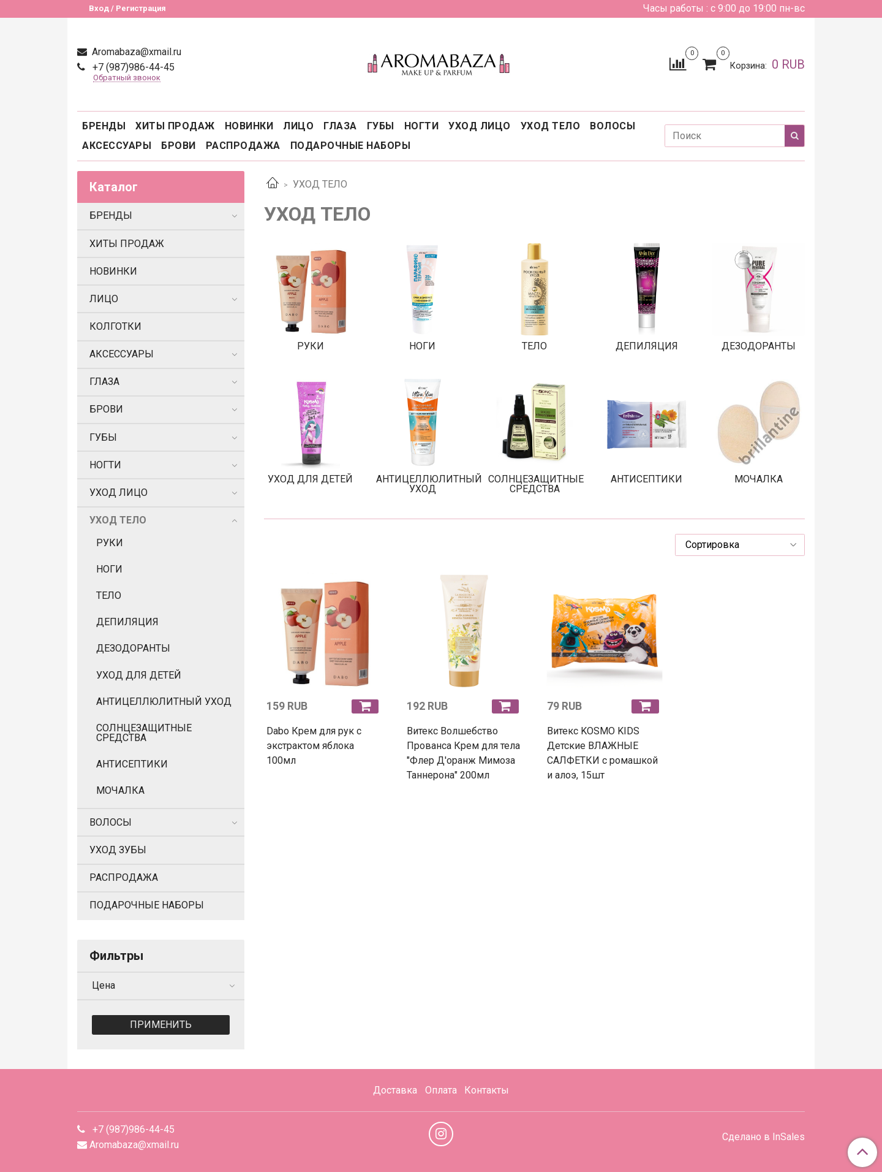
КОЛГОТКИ (115, 326)
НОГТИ (421, 126)
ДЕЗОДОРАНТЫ (133, 648)
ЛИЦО (298, 126)
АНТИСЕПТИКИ (132, 764)
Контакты (486, 1090)
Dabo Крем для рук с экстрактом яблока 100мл (313, 745)
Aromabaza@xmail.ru (135, 52)
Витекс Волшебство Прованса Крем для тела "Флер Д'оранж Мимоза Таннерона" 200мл (463, 753)
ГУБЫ (380, 126)
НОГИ (109, 569)
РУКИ (109, 543)
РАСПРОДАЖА (243, 145)
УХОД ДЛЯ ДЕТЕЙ (138, 675)
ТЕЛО (108, 595)
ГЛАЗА (340, 126)
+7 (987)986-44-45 (132, 67)
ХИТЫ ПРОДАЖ (175, 126)
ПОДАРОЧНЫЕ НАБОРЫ (350, 145)
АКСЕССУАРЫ (116, 145)
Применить (161, 1024)
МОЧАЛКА (120, 790)
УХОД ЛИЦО (479, 126)
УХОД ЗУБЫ (117, 850)
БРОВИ (178, 145)
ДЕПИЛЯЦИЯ (127, 622)
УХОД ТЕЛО (551, 126)
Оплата (441, 1090)
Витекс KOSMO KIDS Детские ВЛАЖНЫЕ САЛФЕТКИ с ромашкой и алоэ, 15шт (602, 753)
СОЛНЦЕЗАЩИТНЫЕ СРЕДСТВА (144, 733)
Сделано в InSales (763, 1137)
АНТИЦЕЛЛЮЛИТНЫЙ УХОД (164, 701)
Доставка (395, 1090)
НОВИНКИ (249, 126)
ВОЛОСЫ (612, 126)
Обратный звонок (126, 78)
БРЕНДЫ (104, 126)
